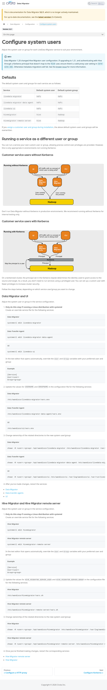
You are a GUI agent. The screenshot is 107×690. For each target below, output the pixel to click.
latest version (44, 17)
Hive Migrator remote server (18, 656)
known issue (61, 67)
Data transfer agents (14, 493)
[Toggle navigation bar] (3, 3)
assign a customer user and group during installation (30, 127)
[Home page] (4, 24)
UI (7, 496)
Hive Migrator (11, 660)
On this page (8, 34)
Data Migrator (12, 489)
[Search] (96, 3)
